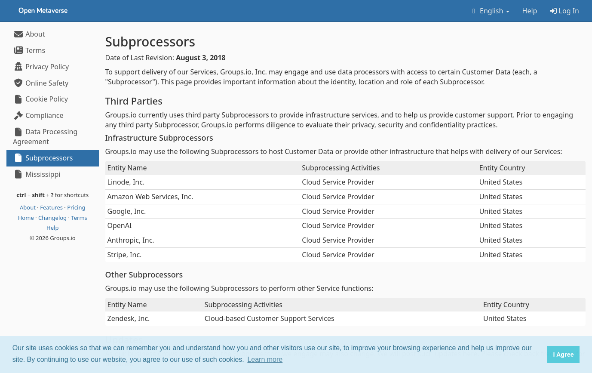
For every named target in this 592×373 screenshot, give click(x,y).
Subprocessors (43, 158)
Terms (29, 50)
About (29, 34)
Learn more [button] (264, 359)
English (489, 10)
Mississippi (37, 174)
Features (52, 207)
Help (529, 10)
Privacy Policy (41, 66)
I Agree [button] (563, 354)
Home (26, 218)
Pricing (76, 207)
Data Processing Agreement (45, 136)
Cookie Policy (40, 99)
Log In (564, 10)
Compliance (38, 115)
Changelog (53, 218)
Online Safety (40, 83)
